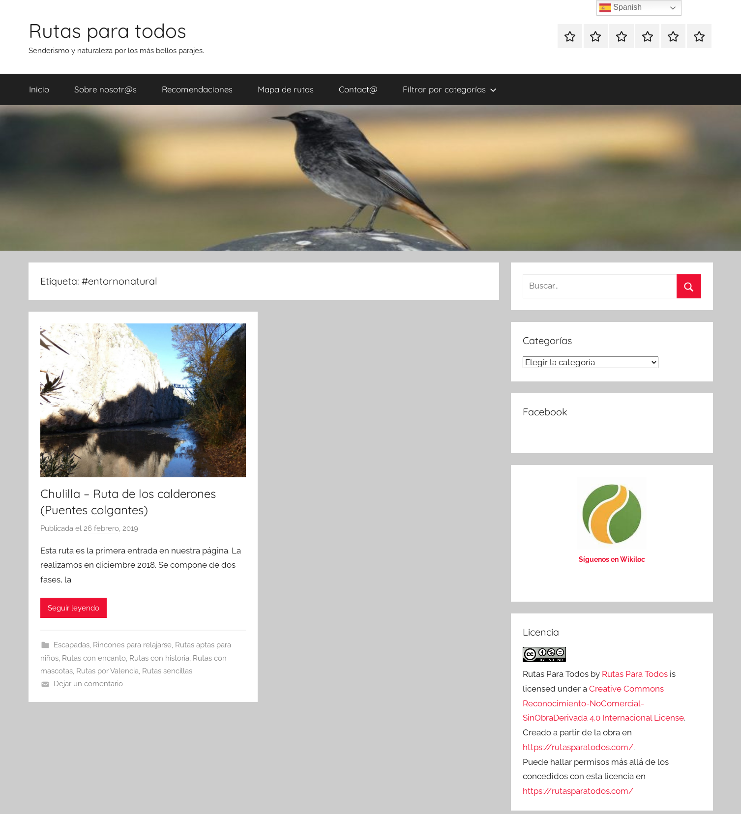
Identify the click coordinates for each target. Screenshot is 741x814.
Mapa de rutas (286, 89)
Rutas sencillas (167, 671)
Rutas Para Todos (635, 674)
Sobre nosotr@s (105, 89)
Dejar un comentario (88, 683)
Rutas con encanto (94, 658)
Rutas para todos (107, 30)
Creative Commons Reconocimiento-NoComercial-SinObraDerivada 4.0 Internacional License (603, 703)
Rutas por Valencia (107, 671)
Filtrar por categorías (450, 89)
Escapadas (71, 644)
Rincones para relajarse (132, 644)
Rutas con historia (159, 658)
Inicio (39, 89)
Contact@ (358, 89)
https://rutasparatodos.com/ (578, 747)
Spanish (620, 8)
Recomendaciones (197, 89)
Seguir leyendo (73, 608)
